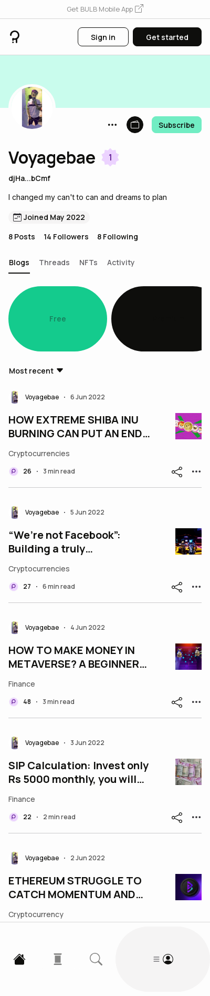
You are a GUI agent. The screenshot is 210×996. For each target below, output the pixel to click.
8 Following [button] (117, 237)
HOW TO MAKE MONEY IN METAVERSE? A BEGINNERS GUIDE (77, 608)
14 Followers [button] (66, 237)
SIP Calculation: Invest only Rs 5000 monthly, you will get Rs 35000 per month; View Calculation (78, 724)
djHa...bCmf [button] (29, 178)
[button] (105, 9)
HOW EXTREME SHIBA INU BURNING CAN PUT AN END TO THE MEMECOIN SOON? (76, 378)
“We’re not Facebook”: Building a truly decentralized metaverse (73, 493)
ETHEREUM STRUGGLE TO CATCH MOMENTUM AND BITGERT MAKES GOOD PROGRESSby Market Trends (80, 839)
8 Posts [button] (21, 237)
